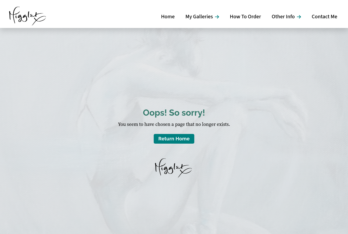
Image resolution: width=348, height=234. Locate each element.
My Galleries (199, 16)
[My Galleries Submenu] (218, 17)
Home (168, 16)
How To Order (245, 16)
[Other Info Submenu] (300, 17)
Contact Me (324, 16)
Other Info (283, 16)
